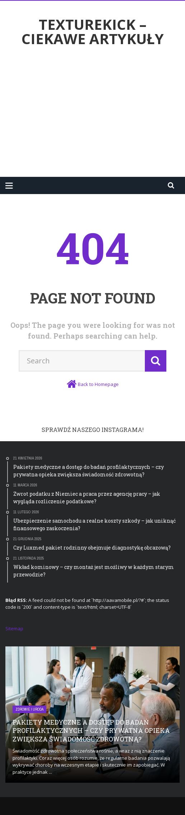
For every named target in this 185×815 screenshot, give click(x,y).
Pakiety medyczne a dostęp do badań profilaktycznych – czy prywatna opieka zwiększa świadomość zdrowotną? (91, 730)
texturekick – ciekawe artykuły (93, 31)
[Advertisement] (95, 113)
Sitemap (14, 628)
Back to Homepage (98, 384)
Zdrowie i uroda (29, 709)
